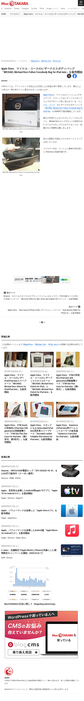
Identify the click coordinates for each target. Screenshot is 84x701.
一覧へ (42, 322)
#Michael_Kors (46, 61)
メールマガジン (74, 8)
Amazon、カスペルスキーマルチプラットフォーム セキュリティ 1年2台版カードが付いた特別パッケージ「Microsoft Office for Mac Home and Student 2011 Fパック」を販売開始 (41, 296)
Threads (16, 8)
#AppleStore (35, 61)
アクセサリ (15, 14)
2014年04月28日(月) (8, 61)
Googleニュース (52, 8)
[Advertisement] (42, 35)
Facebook (8, 8)
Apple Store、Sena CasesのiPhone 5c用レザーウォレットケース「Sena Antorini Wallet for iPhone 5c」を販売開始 (44, 309)
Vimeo (63, 8)
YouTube (34, 8)
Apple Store (47, 95)
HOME (3, 14)
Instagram (25, 8)
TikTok (42, 8)
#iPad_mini (57, 61)
